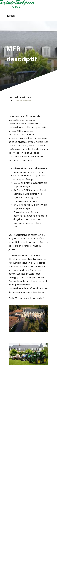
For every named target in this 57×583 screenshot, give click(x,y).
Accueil (13, 97)
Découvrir (27, 97)
